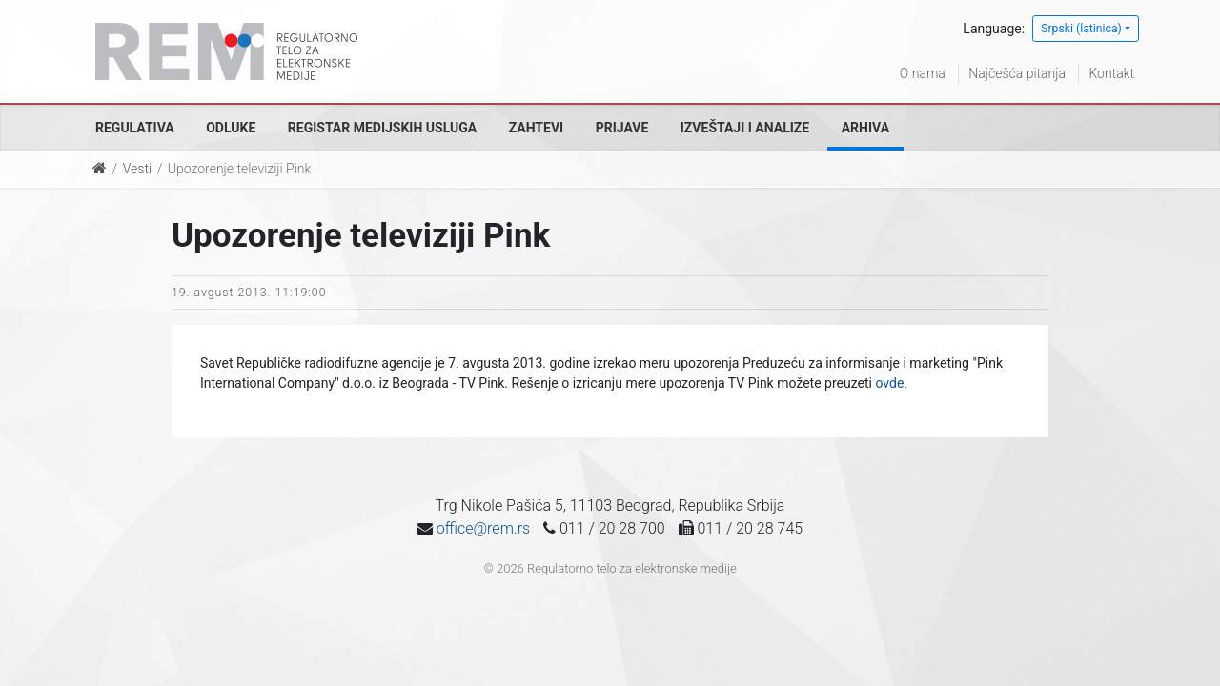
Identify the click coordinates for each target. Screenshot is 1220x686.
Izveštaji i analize (745, 127)
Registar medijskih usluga (382, 127)
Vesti (137, 168)
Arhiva (865, 127)
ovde (889, 383)
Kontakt (1111, 73)
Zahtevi (536, 127)
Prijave (622, 127)
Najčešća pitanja (1017, 73)
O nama (923, 73)
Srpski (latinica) (1081, 28)
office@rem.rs (483, 528)
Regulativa (134, 127)
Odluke (230, 127)
